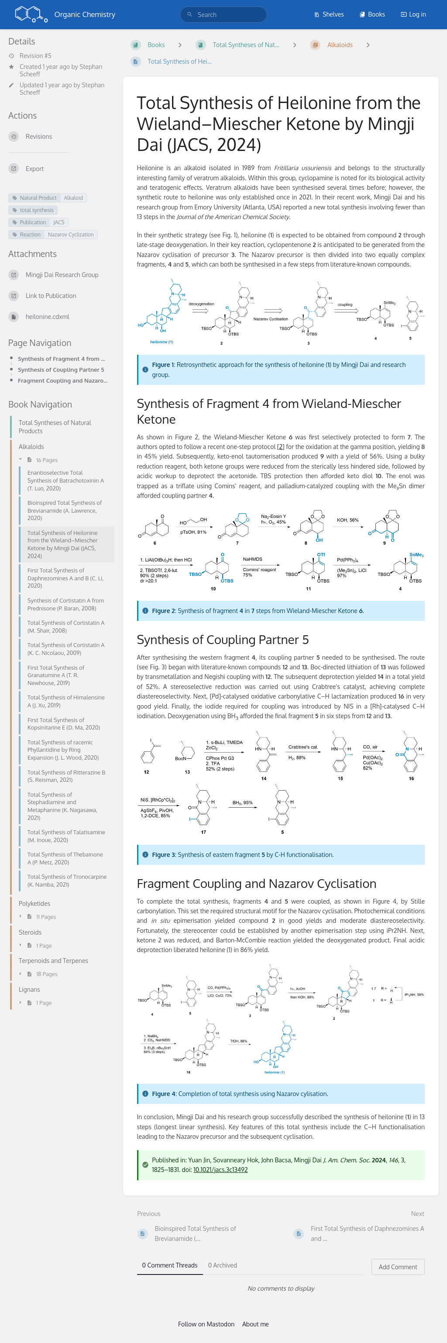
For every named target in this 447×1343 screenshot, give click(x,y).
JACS (58, 222)
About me (255, 1324)
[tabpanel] (281, 1288)
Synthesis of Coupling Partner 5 (61, 369)
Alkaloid (73, 198)
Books (372, 14)
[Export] (58, 168)
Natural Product (34, 198)
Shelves (329, 14)
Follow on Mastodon (206, 1324)
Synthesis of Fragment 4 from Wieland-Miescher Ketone (63, 358)
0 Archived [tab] (222, 1265)
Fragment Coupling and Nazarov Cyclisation (63, 380)
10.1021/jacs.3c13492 (220, 1169)
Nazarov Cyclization (71, 234)
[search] (223, 15)
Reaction (26, 234)
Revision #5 (30, 55)
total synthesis (33, 210)
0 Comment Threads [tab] (170, 1265)
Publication (29, 222)
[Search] (190, 14)
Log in (413, 14)
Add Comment (398, 1267)
